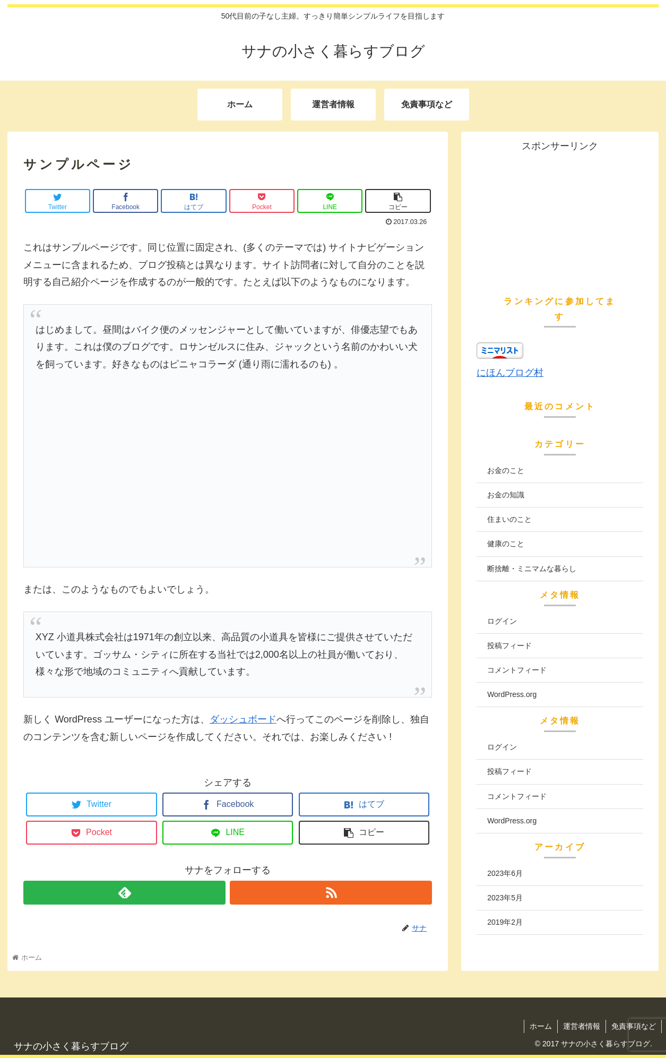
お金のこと (505, 470)
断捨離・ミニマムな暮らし (531, 568)
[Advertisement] (228, 487)
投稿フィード (509, 645)
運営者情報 (581, 1026)
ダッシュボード (243, 719)
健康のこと (505, 543)
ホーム (541, 1026)
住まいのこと (509, 519)
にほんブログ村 (510, 372)
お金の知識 (505, 495)
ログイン (502, 621)
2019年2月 (505, 922)
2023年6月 (505, 873)
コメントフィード (517, 670)
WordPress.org (512, 694)
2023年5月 (505, 897)
